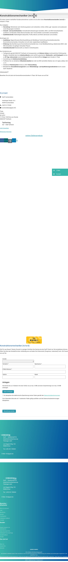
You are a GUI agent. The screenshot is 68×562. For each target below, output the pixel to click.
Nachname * (38, 364)
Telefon (4, 374)
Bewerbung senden (9, 411)
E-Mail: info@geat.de (7, 453)
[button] (34, 17)
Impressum (39, 560)
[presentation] (14, 406)
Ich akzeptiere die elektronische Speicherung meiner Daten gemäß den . (31, 395)
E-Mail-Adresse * (7, 369)
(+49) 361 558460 (11, 449)
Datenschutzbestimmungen (52, 395)
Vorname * (5, 364)
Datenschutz (32, 560)
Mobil (36, 374)
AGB (26, 560)
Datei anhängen (8, 391)
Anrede (4, 359)
